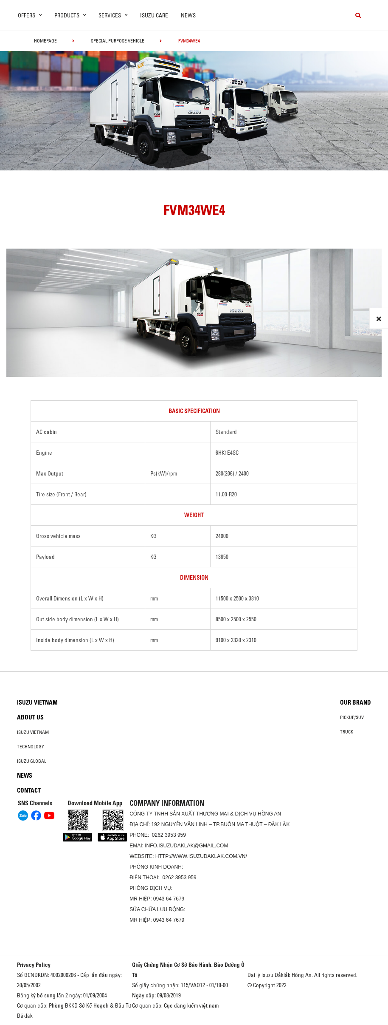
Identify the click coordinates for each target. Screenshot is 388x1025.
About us (30, 717)
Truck (346, 732)
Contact (29, 790)
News (188, 15)
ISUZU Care (154, 15)
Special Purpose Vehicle (117, 41)
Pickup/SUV (352, 717)
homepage (45, 41)
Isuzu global (31, 761)
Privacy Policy (34, 964)
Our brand (355, 702)
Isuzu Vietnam (37, 702)
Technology (30, 747)
